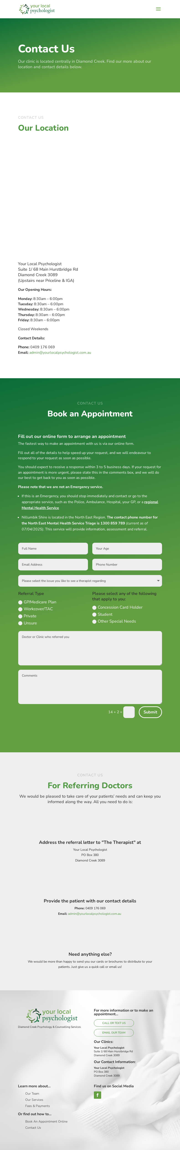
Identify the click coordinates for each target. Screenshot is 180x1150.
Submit (150, 712)
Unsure (27, 623)
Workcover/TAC (35, 609)
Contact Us (33, 1128)
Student (102, 614)
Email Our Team (113, 1032)
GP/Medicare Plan (37, 602)
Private (27, 616)
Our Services (34, 1100)
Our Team (32, 1093)
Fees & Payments (37, 1106)
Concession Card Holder (117, 607)
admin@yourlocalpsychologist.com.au (60, 352)
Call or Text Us (114, 1023)
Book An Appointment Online (46, 1121)
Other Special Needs (114, 621)
